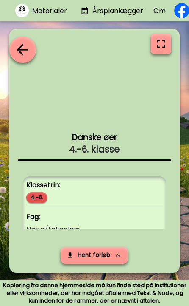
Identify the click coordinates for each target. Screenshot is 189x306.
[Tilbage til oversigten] (22, 50)
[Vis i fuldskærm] (161, 44)
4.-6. (37, 197)
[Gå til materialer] (41, 10)
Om (159, 11)
